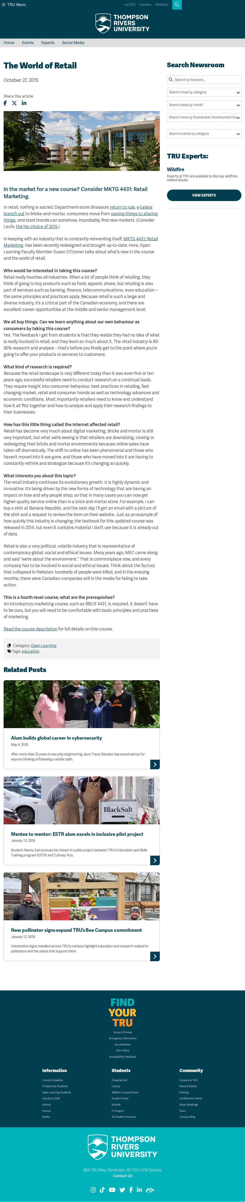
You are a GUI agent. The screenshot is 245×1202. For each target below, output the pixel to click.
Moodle (116, 1105)
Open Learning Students (56, 1092)
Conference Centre (190, 1099)
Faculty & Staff (51, 1099)
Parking (184, 1092)
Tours (182, 1111)
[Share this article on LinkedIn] (24, 103)
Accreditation (123, 1044)
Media (46, 1117)
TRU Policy (122, 1051)
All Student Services (124, 1117)
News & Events (188, 1086)
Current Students (52, 1080)
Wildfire (204, 175)
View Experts (204, 195)
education (30, 651)
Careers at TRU (188, 1080)
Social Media (73, 42)
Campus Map (187, 1117)
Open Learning (43, 645)
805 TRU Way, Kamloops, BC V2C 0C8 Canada (122, 1170)
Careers (145, 5)
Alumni (46, 1105)
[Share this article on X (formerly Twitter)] (14, 103)
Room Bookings (188, 1105)
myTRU (129, 5)
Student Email (120, 1099)
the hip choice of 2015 (36, 226)
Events (28, 42)
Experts (48, 42)
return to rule (122, 207)
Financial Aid (119, 1080)
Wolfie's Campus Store (125, 1092)
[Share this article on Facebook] (5, 103)
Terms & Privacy (122, 1032)
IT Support (118, 1111)
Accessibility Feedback (122, 1057)
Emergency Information (122, 1038)
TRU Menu (14, 5)
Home (9, 42)
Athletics (161, 5)
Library (116, 1086)
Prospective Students (54, 1086)
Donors (46, 1111)
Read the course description (30, 629)
